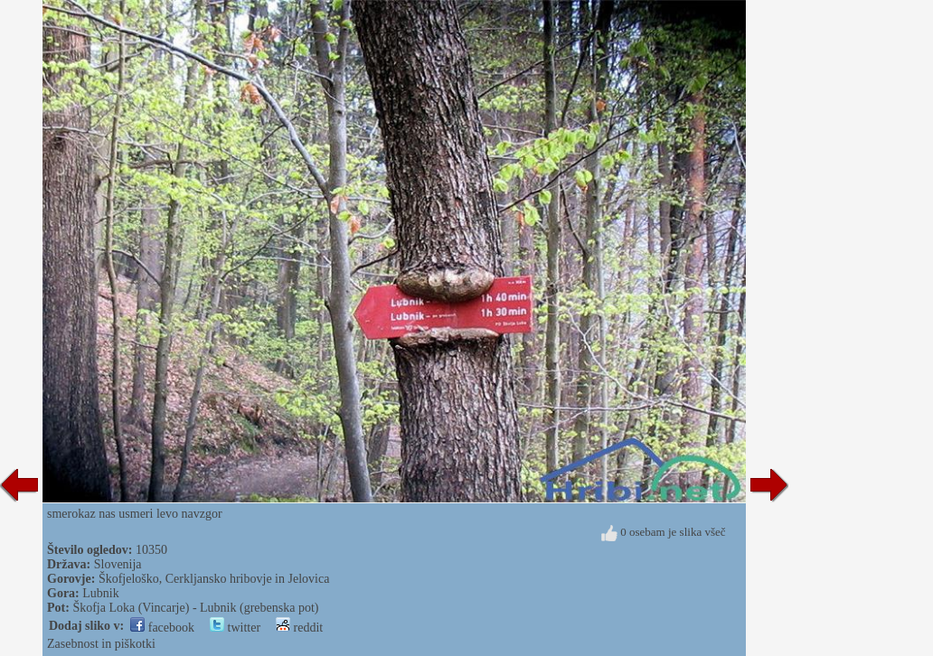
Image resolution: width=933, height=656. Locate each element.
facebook (162, 627)
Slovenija (118, 564)
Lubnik (100, 593)
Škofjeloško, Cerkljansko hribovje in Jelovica (214, 579)
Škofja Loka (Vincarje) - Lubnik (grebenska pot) (195, 607)
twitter (235, 627)
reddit (299, 627)
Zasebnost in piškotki (101, 644)
